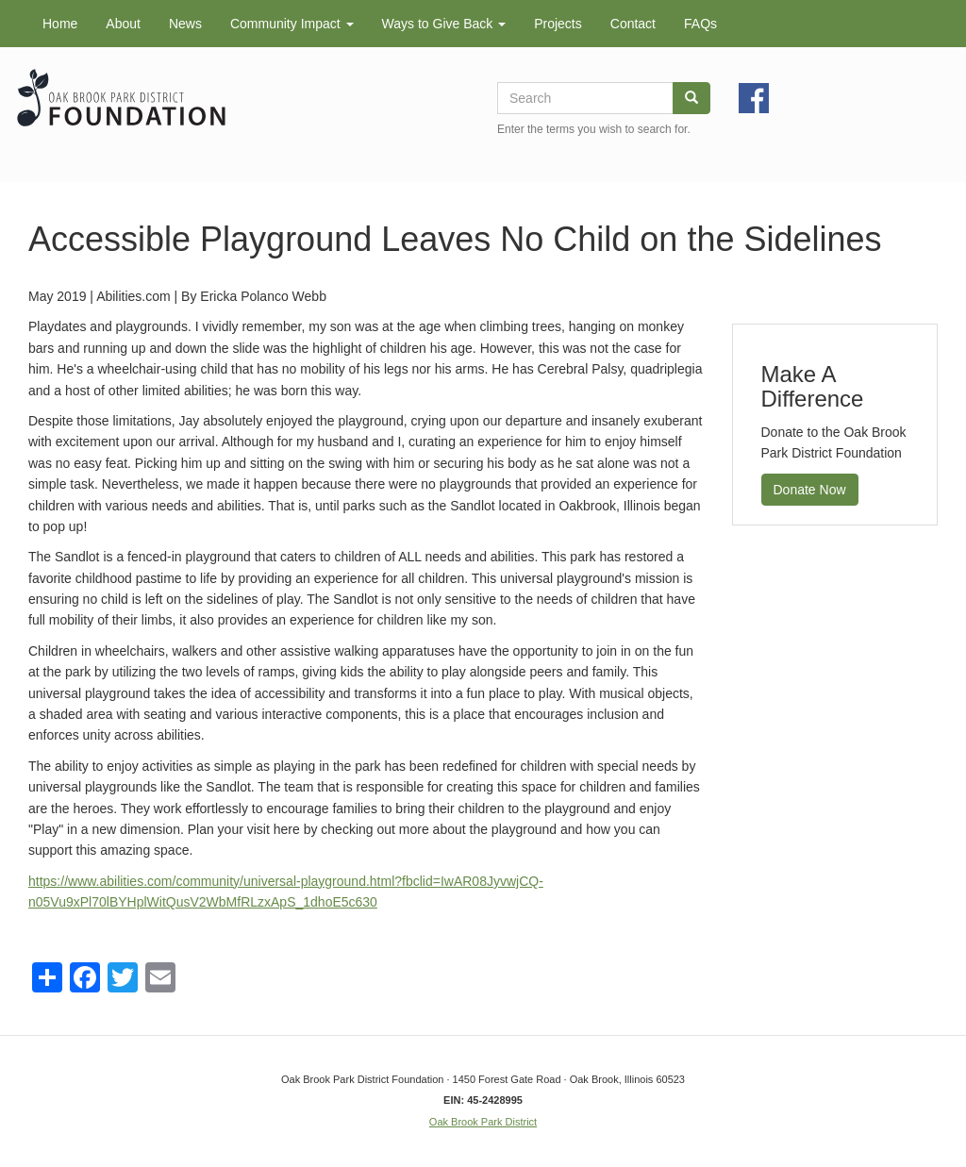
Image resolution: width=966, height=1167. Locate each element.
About (123, 23)
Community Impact (292, 23)
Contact (633, 23)
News (185, 23)
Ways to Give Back (444, 23)
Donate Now (810, 489)
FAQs (700, 23)
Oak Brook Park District (483, 1121)
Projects (558, 23)
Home (59, 23)
